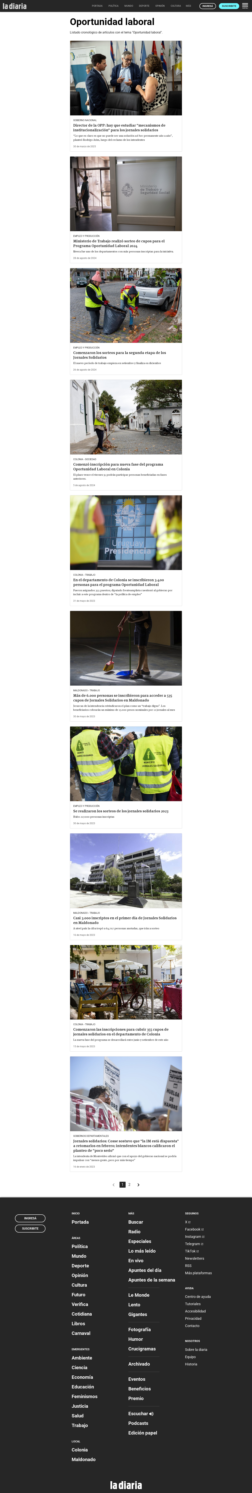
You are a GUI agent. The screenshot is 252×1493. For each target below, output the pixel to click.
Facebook (194, 1229)
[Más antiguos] (138, 1186)
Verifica (80, 1304)
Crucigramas (142, 1349)
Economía (82, 1377)
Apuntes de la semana (151, 1280)
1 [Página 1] (122, 1184)
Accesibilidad (195, 1311)
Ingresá (207, 6)
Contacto (192, 1326)
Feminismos (84, 1396)
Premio (136, 1398)
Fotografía (139, 1329)
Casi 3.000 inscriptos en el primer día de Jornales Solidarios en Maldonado (125, 920)
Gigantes (137, 1314)
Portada (80, 1222)
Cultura (79, 1285)
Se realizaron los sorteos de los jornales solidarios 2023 (120, 811)
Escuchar (140, 1413)
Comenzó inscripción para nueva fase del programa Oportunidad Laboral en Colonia (118, 467)
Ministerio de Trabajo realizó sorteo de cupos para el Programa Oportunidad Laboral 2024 (119, 243)
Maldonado (84, 1459)
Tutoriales (193, 1304)
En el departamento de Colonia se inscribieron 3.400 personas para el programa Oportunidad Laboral (118, 582)
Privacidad (193, 1318)
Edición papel (142, 1433)
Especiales (139, 1241)
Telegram (194, 1244)
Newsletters (194, 1258)
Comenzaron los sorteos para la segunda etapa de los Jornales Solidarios (119, 355)
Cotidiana (82, 1314)
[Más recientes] (113, 1186)
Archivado (139, 1364)
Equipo (190, 1357)
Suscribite (229, 6)
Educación (83, 1387)
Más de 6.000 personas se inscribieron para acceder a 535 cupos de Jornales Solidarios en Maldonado (122, 698)
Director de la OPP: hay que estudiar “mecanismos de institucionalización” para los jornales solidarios (119, 128)
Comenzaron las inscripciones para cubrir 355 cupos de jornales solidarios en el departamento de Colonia (121, 1032)
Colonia (80, 1450)
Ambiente (82, 1358)
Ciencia (79, 1367)
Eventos (136, 1379)
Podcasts (138, 1423)
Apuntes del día (144, 1270)
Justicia (80, 1406)
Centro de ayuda (198, 1297)
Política (80, 1246)
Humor (135, 1339)
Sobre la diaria (196, 1349)
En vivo (136, 1260)
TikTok (192, 1251)
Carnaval (81, 1333)
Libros (78, 1323)
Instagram (195, 1236)
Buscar (135, 1222)
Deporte (80, 1266)
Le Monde (138, 1295)
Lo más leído (142, 1251)
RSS (188, 1266)
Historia (191, 1364)
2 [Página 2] (129, 1184)
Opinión (80, 1275)
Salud (78, 1416)
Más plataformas (198, 1273)
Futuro (78, 1294)
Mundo (79, 1256)
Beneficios (139, 1389)
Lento (134, 1305)
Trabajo (80, 1425)
